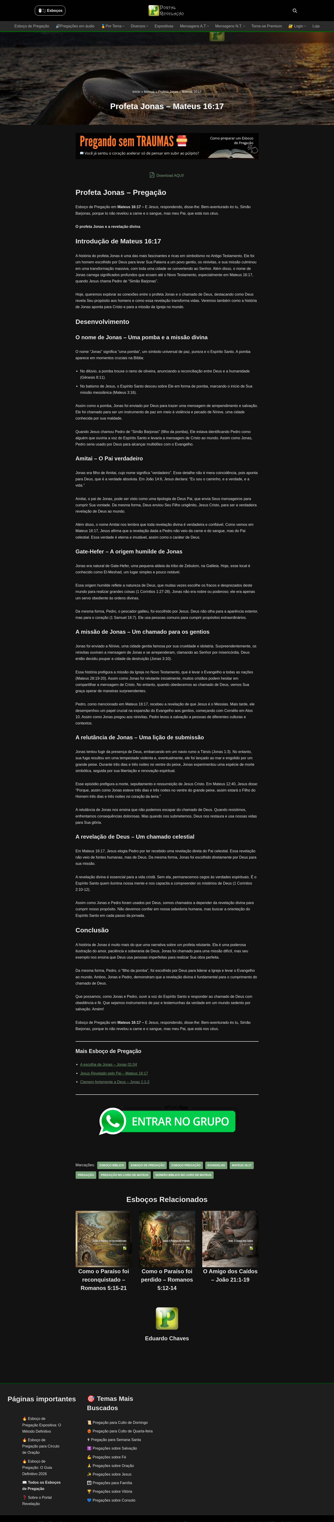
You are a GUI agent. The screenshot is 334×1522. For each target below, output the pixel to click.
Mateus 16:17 (241, 1152)
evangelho (215, 1152)
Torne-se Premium (266, 26)
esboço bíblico (111, 1152)
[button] (124, 26)
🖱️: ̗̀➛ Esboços (50, 11)
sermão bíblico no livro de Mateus (183, 1162)
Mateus (149, 92)
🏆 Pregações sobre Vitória (109, 1479)
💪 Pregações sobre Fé (106, 1444)
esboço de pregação (147, 1152)
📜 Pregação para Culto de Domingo (117, 1410)
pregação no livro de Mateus (124, 1162)
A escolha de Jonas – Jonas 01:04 (108, 1052)
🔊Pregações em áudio (75, 26)
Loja (315, 26)
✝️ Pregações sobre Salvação (112, 1436)
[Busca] (295, 11)
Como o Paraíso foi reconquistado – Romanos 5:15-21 (103, 1267)
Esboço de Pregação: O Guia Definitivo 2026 (37, 1455)
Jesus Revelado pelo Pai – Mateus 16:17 (114, 1061)
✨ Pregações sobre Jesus (109, 1462)
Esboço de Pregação (32, 26)
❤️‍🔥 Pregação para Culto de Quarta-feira (120, 1419)
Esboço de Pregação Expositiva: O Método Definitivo (41, 1412)
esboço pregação (185, 1152)
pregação (86, 1162)
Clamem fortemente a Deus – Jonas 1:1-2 (114, 1069)
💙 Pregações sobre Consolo (111, 1488)
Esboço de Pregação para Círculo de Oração (40, 1433)
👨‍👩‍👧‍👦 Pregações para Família (109, 1470)
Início (136, 92)
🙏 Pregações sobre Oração (110, 1453)
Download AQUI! (167, 175)
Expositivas (164, 26)
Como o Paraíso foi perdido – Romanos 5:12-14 (167, 1267)
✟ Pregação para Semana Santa (114, 1427)
